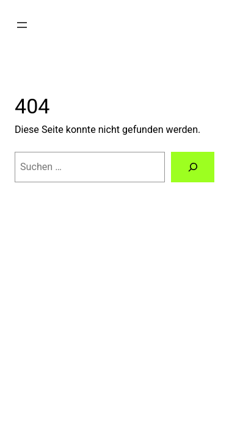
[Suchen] (192, 167)
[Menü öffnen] (22, 25)
